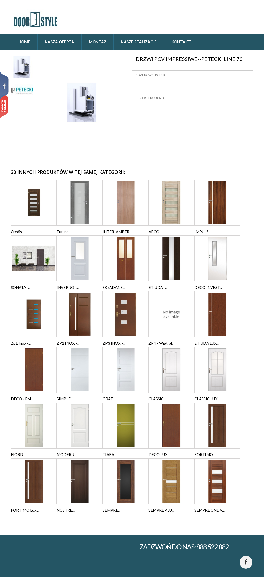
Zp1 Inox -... (21, 343)
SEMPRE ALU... (161, 510)
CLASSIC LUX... (207, 398)
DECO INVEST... (208, 287)
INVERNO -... (68, 287)
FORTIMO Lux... (25, 510)
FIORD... (18, 454)
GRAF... (109, 398)
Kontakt (181, 41)
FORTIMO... (204, 454)
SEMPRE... (111, 510)
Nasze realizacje (139, 41)
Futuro (63, 231)
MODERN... (67, 454)
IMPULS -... (203, 231)
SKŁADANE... (114, 287)
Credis (16, 231)
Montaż (97, 41)
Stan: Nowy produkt (151, 75)
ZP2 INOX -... (68, 343)
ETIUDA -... (157, 287)
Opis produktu (152, 98)
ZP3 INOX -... (114, 343)
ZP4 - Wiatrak (160, 343)
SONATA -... (20, 287)
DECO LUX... (159, 454)
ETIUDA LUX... (206, 343)
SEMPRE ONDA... (209, 510)
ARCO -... (156, 231)
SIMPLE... (65, 398)
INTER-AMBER (116, 231)
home (24, 41)
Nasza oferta (59, 41)
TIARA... (110, 454)
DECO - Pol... (22, 398)
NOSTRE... (66, 510)
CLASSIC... (157, 398)
